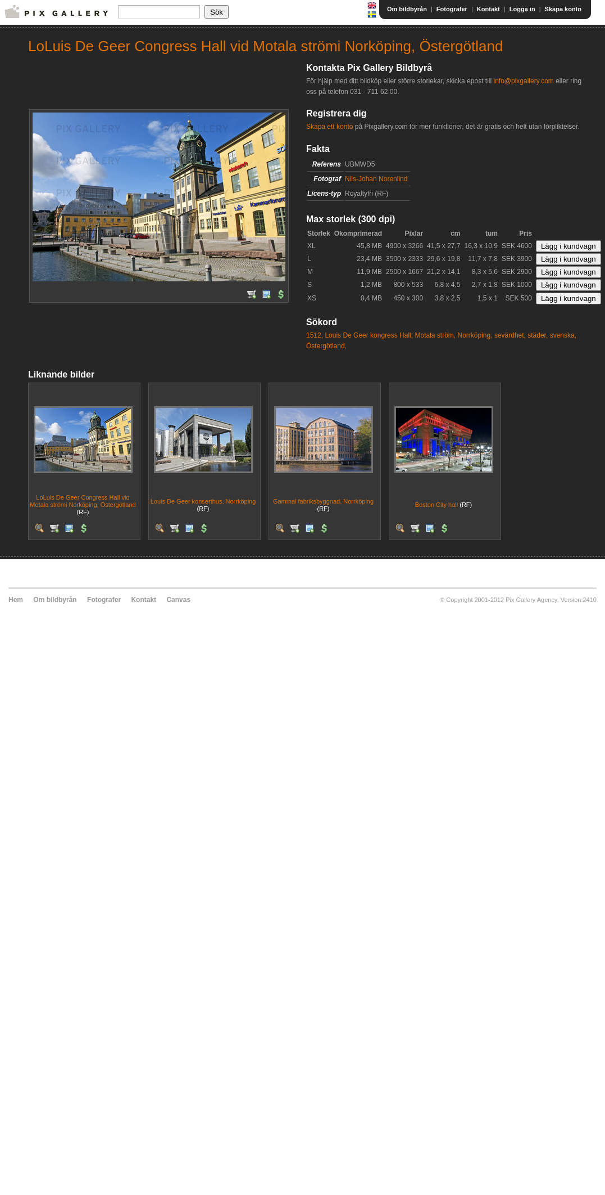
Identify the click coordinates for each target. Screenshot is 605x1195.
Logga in (522, 9)
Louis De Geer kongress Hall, (369, 335)
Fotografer (451, 9)
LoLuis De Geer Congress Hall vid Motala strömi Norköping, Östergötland (82, 501)
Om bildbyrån (407, 9)
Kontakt (488, 9)
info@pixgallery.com (523, 81)
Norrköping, (475, 335)
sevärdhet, (510, 335)
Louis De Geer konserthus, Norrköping (203, 501)
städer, (537, 335)
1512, (314, 335)
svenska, (563, 335)
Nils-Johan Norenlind (376, 179)
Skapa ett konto (329, 127)
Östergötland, (326, 346)
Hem (15, 600)
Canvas (178, 600)
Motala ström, (435, 335)
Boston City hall (436, 504)
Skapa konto (563, 9)
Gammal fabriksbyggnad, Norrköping (323, 501)
